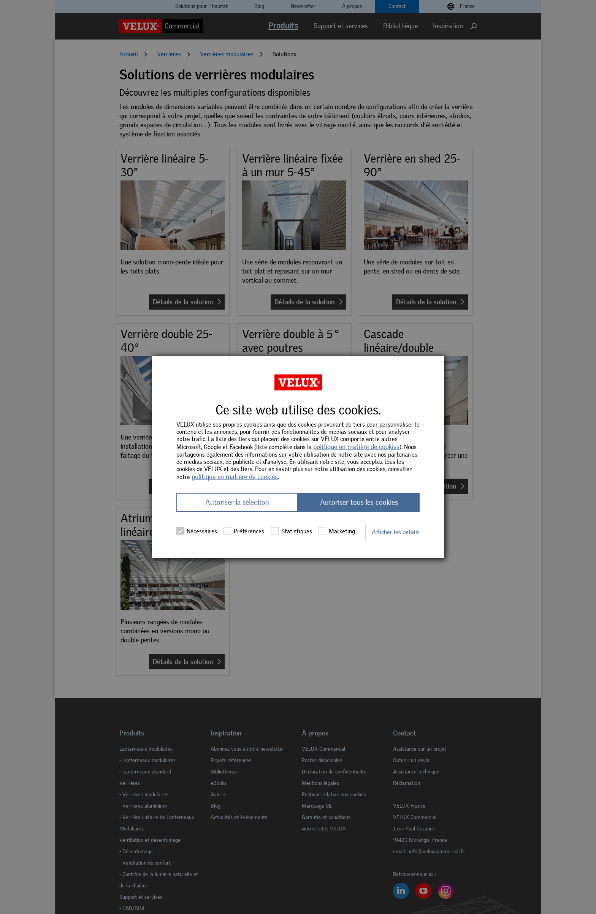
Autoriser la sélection (237, 502)
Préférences (244, 531)
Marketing (337, 531)
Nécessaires (196, 531)
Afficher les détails (396, 532)
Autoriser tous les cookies (359, 502)
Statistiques (291, 531)
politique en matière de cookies (356, 447)
